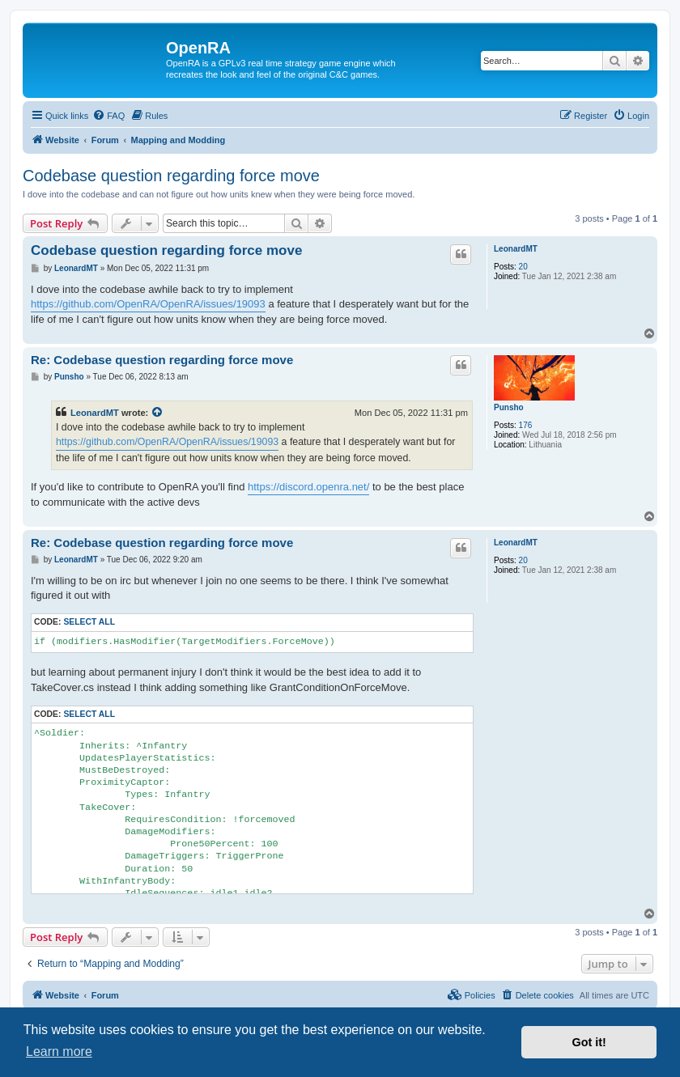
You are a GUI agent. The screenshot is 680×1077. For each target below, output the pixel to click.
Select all (89, 621)
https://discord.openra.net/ (308, 487)
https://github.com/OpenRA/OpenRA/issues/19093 (148, 304)
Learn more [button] (59, 1051)
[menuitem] (108, 115)
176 (526, 425)
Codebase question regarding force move (171, 175)
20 (523, 266)
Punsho (509, 407)
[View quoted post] (158, 412)
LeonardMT (516, 248)
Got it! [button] (589, 1042)
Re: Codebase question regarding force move (162, 360)
